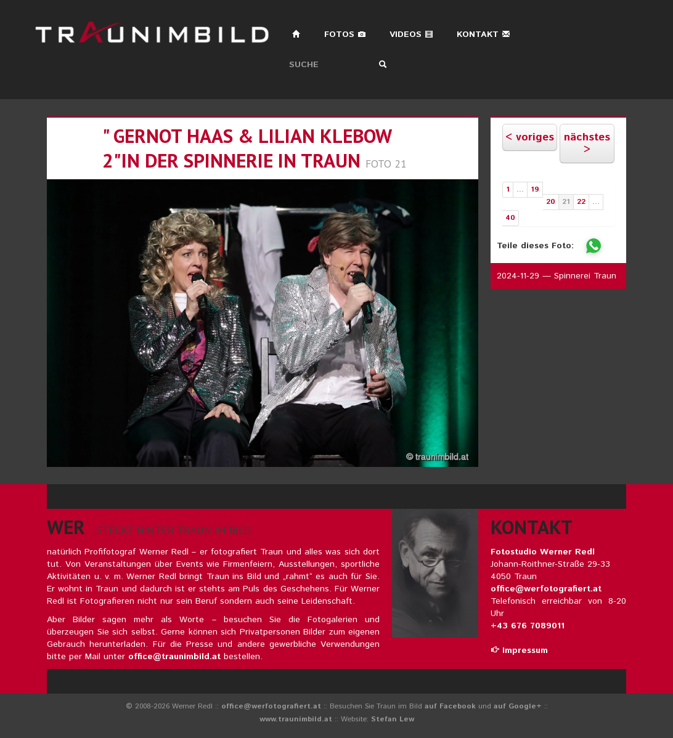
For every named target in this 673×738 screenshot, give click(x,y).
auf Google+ (518, 706)
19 (535, 189)
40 (510, 218)
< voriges (529, 137)
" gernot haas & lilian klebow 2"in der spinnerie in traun (246, 148)
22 (581, 202)
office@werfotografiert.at (546, 589)
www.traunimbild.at (295, 719)
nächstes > (587, 143)
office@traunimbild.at (174, 657)
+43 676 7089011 (528, 626)
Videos (411, 34)
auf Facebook (450, 706)
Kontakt (483, 34)
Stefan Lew (392, 719)
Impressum (519, 650)
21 (566, 202)
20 (550, 202)
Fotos (345, 34)
